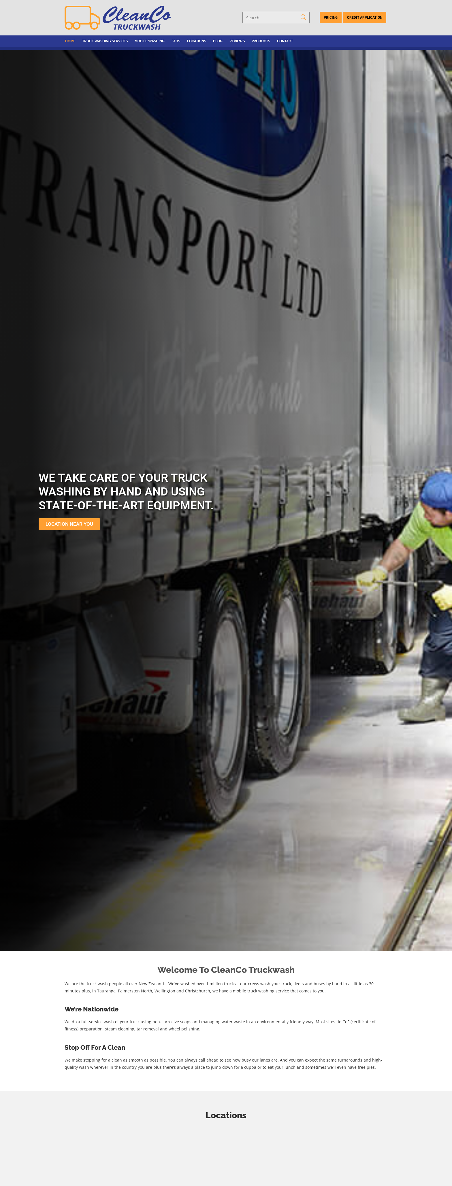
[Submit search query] (304, 17)
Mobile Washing (150, 41)
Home (70, 41)
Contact (285, 41)
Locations (196, 41)
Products (261, 41)
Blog (218, 41)
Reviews (237, 41)
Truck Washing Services (105, 41)
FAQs (176, 41)
